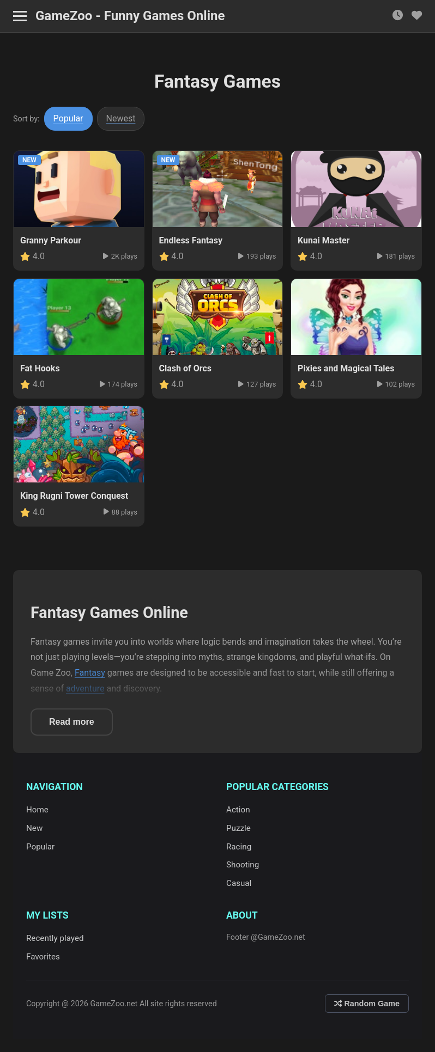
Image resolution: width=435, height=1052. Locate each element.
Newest (121, 118)
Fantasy (90, 673)
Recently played (55, 938)
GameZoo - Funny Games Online (130, 15)
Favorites (43, 957)
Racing (238, 847)
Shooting (242, 865)
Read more (71, 721)
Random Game (367, 1003)
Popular (68, 118)
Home (37, 810)
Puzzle (238, 828)
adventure (85, 688)
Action (238, 810)
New (34, 828)
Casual (238, 883)
